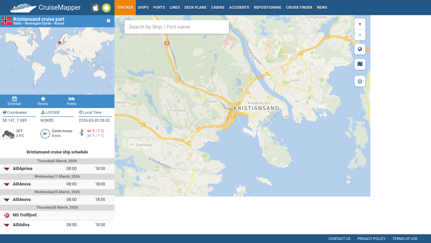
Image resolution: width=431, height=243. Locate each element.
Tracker (125, 7)
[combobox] (177, 27)
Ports (159, 7)
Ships (143, 7)
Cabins (217, 7)
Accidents (239, 7)
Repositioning (267, 7)
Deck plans (195, 7)
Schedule (14, 101)
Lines (175, 7)
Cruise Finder (299, 7)
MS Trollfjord (24, 215)
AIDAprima (22, 168)
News (322, 7)
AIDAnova (22, 184)
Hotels (71, 101)
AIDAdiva (21, 224)
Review (43, 101)
